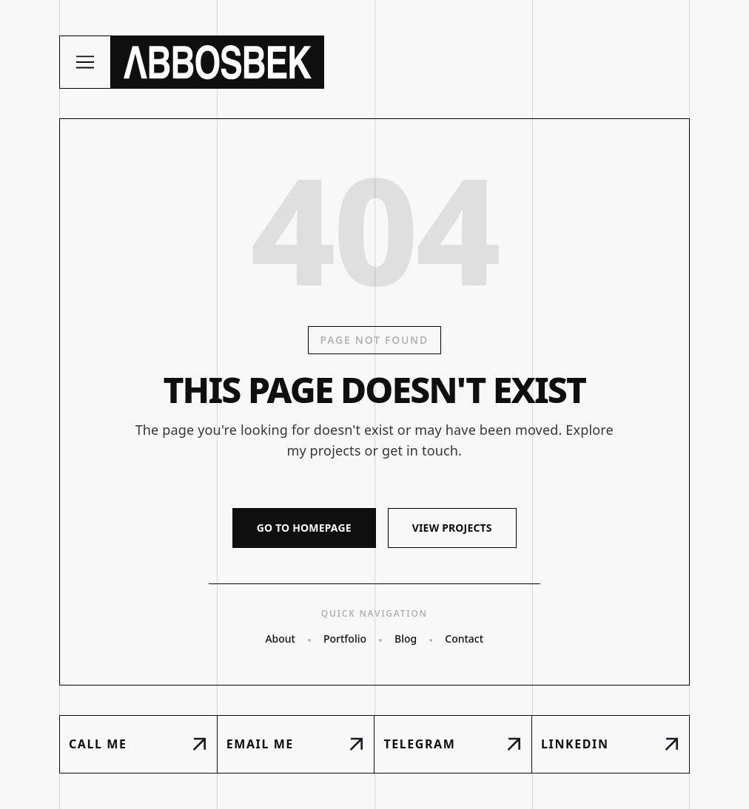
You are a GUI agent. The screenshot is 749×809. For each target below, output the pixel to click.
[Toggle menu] (85, 62)
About (280, 639)
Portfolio (344, 639)
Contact (464, 639)
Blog (405, 639)
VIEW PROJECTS (452, 528)
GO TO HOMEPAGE (304, 528)
